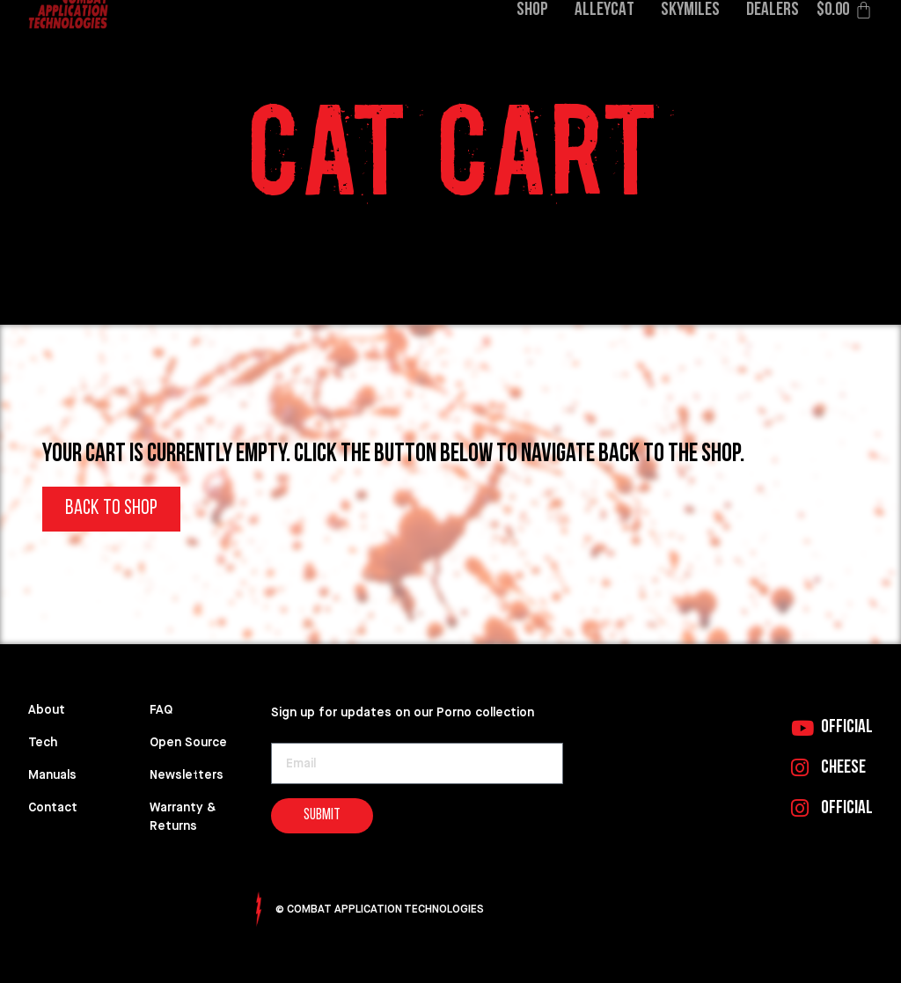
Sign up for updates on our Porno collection (402, 712)
